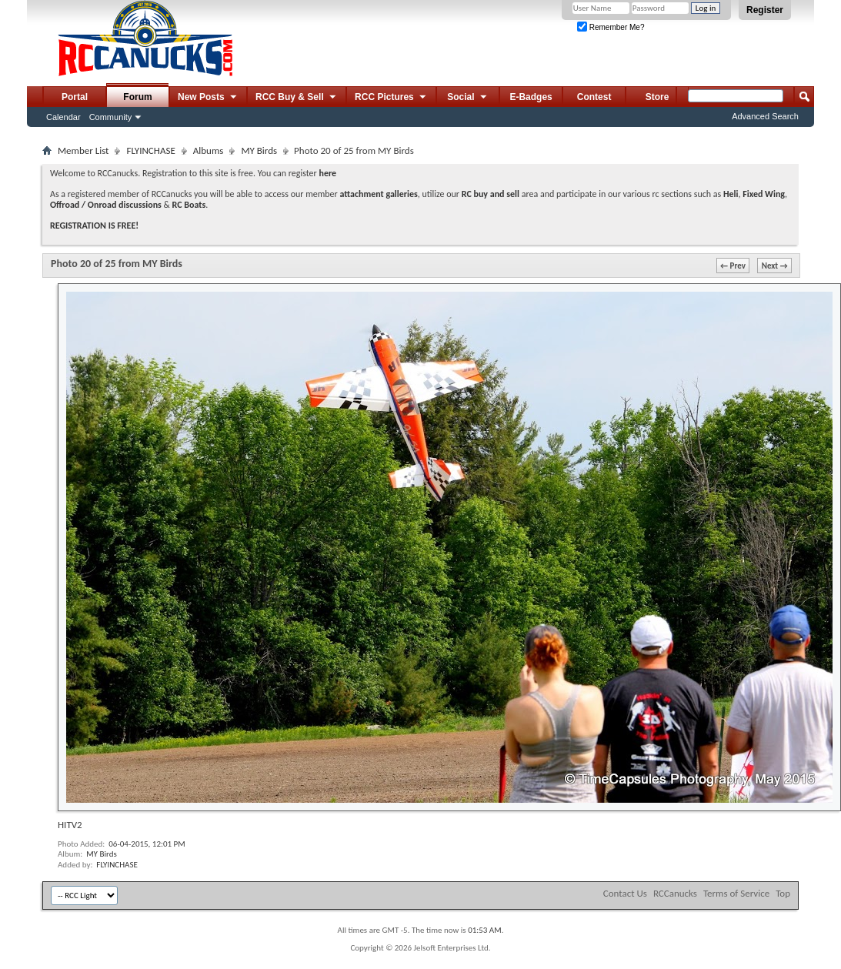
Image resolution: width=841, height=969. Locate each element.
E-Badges (530, 97)
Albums (208, 150)
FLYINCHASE (150, 150)
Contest (594, 97)
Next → (775, 266)
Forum (137, 97)
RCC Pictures (391, 98)
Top (783, 893)
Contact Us (625, 893)
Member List (83, 150)
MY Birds (259, 150)
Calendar (63, 117)
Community (110, 117)
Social (468, 98)
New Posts (208, 98)
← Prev (733, 266)
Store (657, 97)
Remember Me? (610, 27)
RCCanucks (675, 893)
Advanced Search (765, 116)
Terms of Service (736, 893)
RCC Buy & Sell (296, 98)
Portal (75, 97)
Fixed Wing (764, 194)
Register (764, 10)
